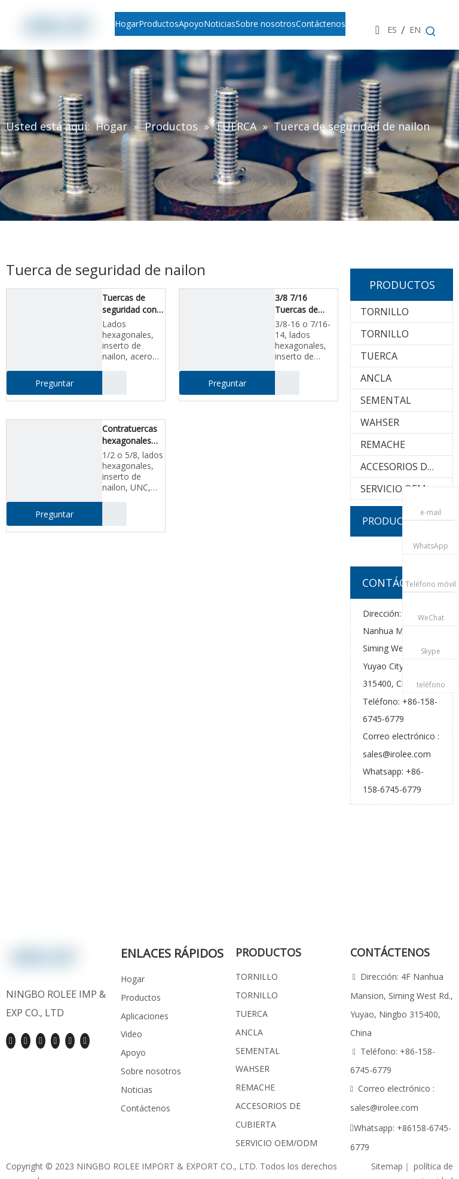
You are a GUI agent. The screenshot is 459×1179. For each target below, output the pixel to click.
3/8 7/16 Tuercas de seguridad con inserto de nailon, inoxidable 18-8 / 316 (304, 304)
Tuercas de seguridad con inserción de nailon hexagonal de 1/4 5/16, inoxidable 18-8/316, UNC (129, 304)
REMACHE (382, 444)
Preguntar (40, 383)
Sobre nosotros (151, 1071)
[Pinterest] (70, 1041)
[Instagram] (55, 1041)
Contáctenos (145, 1108)
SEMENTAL (385, 400)
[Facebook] (11, 1041)
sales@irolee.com (397, 754)
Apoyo (133, 1052)
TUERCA (378, 355)
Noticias (136, 1089)
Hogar (133, 979)
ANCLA (375, 378)
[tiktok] (85, 1041)
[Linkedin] (25, 1041)
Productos (141, 997)
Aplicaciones (145, 1016)
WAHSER (379, 422)
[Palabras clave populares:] (430, 31)
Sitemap (387, 1166)
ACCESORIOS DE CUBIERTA (406, 466)
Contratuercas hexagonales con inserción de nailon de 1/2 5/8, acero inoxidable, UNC (133, 435)
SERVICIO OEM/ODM (406, 488)
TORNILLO (384, 311)
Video (131, 1034)
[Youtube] (40, 1041)
